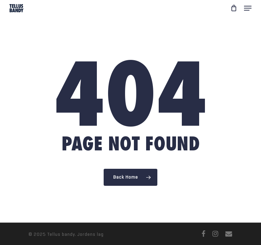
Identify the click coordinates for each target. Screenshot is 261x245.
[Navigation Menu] (247, 8)
